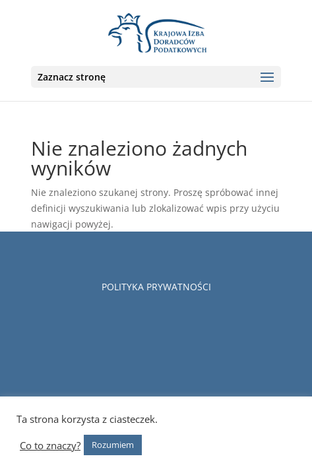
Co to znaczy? (50, 445)
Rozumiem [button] (113, 445)
